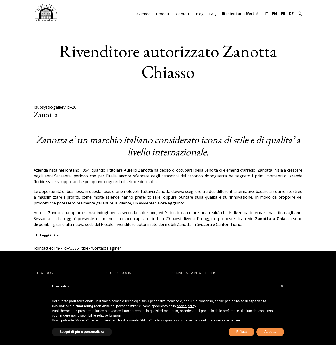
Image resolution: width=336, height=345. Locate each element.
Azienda (143, 13)
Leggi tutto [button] (46, 235)
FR (283, 13)
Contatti (183, 13)
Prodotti (163, 13)
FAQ (212, 13)
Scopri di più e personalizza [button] (82, 332)
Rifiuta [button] (241, 332)
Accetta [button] (270, 332)
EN (274, 13)
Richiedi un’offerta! (240, 13)
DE (291, 13)
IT (266, 13)
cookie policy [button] (186, 306)
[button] (282, 286)
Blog (200, 13)
